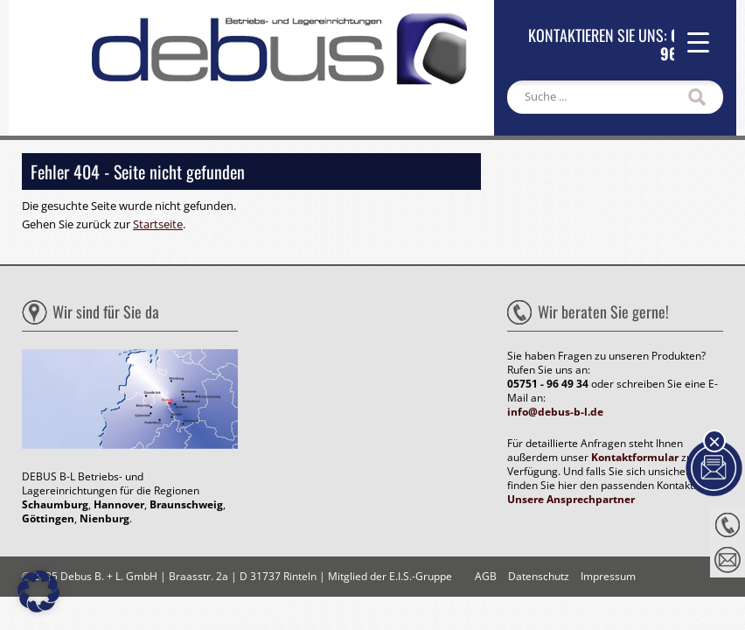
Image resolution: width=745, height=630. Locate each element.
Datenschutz (538, 577)
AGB (486, 577)
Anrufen (727, 525)
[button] (38, 591)
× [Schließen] (714, 441)
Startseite (158, 224)
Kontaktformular (635, 457)
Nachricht (727, 560)
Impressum (608, 577)
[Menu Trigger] (698, 42)
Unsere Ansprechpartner (571, 499)
